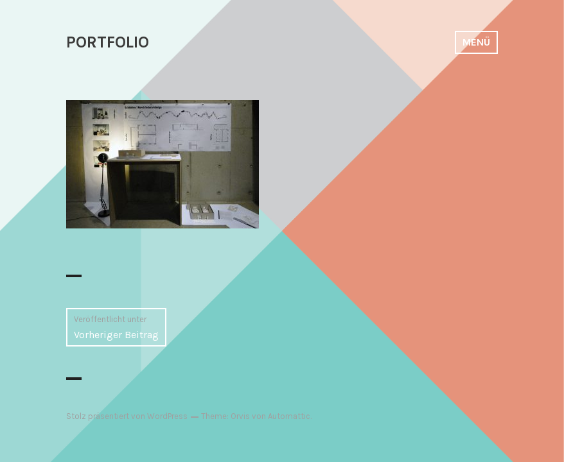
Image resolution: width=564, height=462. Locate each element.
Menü (476, 42)
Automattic (289, 416)
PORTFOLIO (107, 42)
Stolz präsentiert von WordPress (127, 416)
